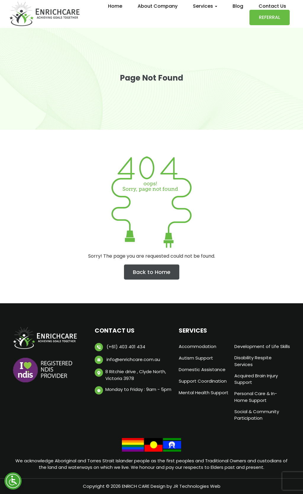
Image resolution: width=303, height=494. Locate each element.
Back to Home (151, 272)
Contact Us (272, 6)
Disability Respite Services (253, 361)
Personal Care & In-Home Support (255, 396)
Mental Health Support (203, 392)
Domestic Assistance (202, 369)
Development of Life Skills (262, 346)
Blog (238, 6)
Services (203, 6)
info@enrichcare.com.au (133, 359)
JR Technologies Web (196, 486)
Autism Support (196, 358)
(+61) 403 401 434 (126, 347)
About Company (158, 6)
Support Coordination (203, 381)
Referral (269, 17)
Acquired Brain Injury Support (256, 379)
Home (115, 6)
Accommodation (197, 346)
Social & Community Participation (256, 414)
